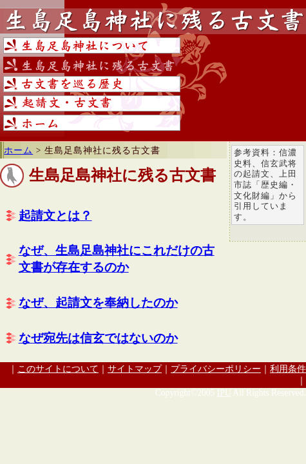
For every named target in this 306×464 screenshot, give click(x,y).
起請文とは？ (55, 215)
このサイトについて (58, 369)
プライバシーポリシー (216, 369)
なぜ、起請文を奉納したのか (98, 302)
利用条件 (288, 369)
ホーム (18, 150)
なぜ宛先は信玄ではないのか (98, 338)
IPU (224, 393)
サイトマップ (135, 369)
